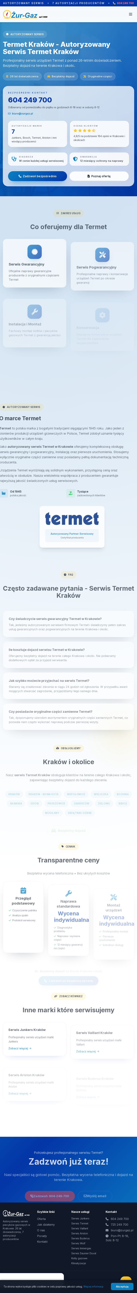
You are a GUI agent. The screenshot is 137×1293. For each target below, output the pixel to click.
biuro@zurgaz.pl (20, 113)
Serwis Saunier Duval (83, 1253)
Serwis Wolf (78, 1243)
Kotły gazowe (79, 1258)
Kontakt (42, 1241)
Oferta (41, 1219)
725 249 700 (119, 1224)
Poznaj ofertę (99, 176)
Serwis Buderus (80, 1238)
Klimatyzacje (78, 1263)
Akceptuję (122, 1286)
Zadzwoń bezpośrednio (38, 176)
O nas (41, 1230)
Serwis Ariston (79, 1233)
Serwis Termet (79, 1223)
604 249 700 (30, 100)
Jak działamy (46, 1224)
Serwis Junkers (80, 1218)
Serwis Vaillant (79, 1228)
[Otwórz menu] (130, 14)
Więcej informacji (93, 1286)
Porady (42, 1236)
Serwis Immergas (81, 1248)
